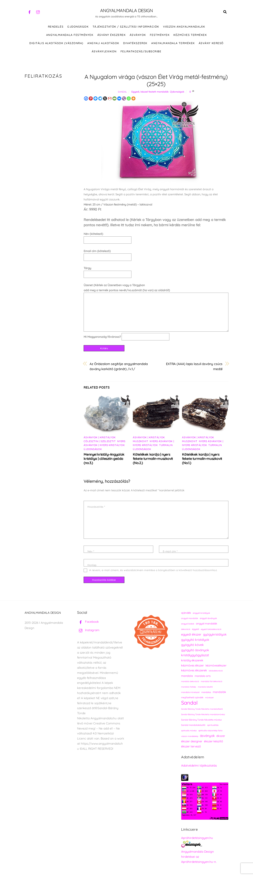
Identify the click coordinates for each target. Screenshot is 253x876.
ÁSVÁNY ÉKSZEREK (111, 35)
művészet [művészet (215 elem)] (209, 697)
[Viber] (124, 99)
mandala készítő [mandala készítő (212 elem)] (205, 687)
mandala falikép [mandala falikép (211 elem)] (188, 687)
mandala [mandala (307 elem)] (187, 676)
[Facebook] (86, 99)
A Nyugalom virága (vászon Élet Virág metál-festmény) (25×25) (156, 80)
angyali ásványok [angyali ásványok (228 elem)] (208, 618)
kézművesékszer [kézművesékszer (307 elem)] (216, 665)
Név (90, 551)
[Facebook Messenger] (95, 99)
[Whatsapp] (129, 99)
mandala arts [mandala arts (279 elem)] (203, 676)
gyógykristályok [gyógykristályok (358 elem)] (215, 634)
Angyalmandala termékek (173, 43)
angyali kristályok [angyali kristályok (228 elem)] (201, 613)
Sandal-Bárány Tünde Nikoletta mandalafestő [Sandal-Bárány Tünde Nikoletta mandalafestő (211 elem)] (202, 709)
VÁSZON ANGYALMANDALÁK (184, 26)
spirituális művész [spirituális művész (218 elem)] (189, 731)
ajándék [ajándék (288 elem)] (186, 613)
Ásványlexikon (104, 51)
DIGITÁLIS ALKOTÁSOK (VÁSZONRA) (56, 43)
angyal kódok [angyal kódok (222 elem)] (187, 624)
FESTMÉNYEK (160, 35)
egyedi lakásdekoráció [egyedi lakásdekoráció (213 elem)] (211, 629)
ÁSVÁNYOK (138, 35)
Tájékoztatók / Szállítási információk (126, 26)
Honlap (91, 565)
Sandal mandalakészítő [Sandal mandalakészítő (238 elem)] (193, 725)
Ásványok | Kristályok (100, 437)
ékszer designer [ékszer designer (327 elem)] (191, 741)
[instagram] (37, 11)
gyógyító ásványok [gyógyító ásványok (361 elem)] (195, 650)
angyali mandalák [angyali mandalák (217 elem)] (189, 618)
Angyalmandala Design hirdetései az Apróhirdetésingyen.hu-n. (198, 857)
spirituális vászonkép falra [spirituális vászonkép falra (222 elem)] (210, 730)
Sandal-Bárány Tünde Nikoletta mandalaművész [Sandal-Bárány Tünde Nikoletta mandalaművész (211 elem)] (203, 714)
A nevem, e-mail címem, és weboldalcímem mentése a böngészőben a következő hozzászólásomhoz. (153, 570)
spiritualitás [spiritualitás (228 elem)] (213, 725)
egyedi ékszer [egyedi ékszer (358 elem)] (191, 634)
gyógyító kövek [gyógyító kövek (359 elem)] (192, 645)
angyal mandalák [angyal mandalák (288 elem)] (206, 623)
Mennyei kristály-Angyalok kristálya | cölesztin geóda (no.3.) (104, 458)
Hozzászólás (96, 507)
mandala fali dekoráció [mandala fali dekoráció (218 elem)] (211, 681)
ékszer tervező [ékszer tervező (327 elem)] (191, 746)
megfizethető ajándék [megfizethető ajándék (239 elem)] (192, 697)
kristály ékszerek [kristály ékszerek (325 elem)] (192, 660)
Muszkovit (140, 441)
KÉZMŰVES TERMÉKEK (190, 35)
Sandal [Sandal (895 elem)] (189, 702)
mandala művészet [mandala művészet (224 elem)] (190, 692)
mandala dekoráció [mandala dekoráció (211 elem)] (190, 681)
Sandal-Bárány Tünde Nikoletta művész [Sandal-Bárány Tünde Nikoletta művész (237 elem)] (201, 720)
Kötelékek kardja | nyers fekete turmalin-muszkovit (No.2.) (153, 458)
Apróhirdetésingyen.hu (197, 838)
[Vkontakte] (119, 99)
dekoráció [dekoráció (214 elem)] (185, 629)
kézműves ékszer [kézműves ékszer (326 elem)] (192, 665)
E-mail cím (170, 551)
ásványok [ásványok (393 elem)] (207, 736)
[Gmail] (110, 99)
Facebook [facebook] (88, 622)
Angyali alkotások (103, 43)
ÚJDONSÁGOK (78, 26)
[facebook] (29, 11)
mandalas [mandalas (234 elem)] (206, 692)
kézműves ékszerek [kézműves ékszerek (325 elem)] (194, 670)
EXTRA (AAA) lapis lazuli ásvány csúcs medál (194, 366)
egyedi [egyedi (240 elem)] (195, 629)
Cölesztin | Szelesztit (100, 441)
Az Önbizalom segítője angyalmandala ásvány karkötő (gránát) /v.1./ (119, 366)
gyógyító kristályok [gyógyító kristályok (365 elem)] (195, 640)
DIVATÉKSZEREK (135, 43)
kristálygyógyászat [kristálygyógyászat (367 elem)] (195, 655)
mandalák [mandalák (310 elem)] (219, 692)
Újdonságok (177, 91)
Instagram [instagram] (88, 630)
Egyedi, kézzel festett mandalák (150, 91)
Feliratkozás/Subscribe (141, 51)
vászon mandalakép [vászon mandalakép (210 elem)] (189, 736)
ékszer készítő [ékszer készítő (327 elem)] (213, 741)
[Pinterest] (91, 99)
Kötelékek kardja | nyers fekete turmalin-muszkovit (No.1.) (202, 458)
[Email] (114, 99)
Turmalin (166, 445)
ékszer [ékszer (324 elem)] (220, 736)
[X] (105, 99)
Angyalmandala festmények (69, 35)
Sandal (122, 91)
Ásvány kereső (211, 43)
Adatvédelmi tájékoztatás (199, 765)
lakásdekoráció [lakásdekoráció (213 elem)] (216, 671)
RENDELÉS (55, 26)
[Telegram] (100, 99)
